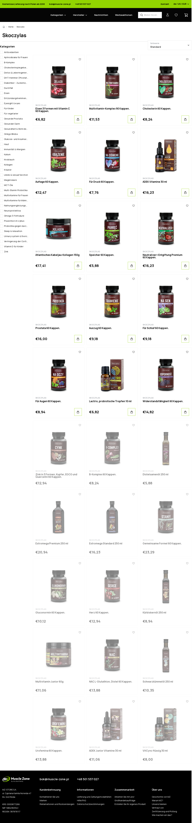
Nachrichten (101, 15)
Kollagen (8, 164)
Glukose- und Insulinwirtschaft (16, 139)
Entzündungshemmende (16, 98)
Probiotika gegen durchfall (16, 226)
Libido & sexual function (16, 174)
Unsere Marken (159, 804)
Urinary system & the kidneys (16, 236)
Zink (6, 251)
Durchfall (8, 88)
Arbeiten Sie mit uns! (125, 797)
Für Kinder (9, 108)
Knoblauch (9, 159)
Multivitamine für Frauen (16, 195)
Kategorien (57, 15)
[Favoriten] (80, 59)
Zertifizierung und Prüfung (164, 811)
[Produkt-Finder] (150, 15)
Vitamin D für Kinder (13, 246)
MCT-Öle (8, 185)
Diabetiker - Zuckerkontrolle (16, 82)
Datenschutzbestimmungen (90, 804)
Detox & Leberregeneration (16, 72)
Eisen (7, 93)
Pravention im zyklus (14, 220)
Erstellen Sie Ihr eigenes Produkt (130, 804)
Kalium (7, 154)
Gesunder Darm (12, 123)
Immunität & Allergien (14, 149)
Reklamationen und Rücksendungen (57, 804)
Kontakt (165, 4)
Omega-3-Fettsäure (14, 215)
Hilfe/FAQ (81, 800)
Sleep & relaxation (13, 231)
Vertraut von (158, 808)
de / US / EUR (181, 4)
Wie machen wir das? (162, 815)
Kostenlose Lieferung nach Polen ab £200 (23, 4)
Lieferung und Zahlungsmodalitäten (94, 797)
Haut (6, 144)
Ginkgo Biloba (11, 134)
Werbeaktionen (123, 15)
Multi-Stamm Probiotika (16, 190)
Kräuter (8, 169)
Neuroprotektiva (12, 210)
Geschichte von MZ (161, 797)
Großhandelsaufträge (125, 800)
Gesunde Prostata (13, 118)
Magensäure (10, 180)
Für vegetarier (11, 113)
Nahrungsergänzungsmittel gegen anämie (16, 205)
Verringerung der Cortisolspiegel (16, 241)
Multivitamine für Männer (16, 200)
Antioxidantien (11, 52)
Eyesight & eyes (12, 103)
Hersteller (78, 15)
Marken (43, 800)
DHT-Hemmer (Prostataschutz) (16, 77)
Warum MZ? (157, 800)
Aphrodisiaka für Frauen (16, 57)
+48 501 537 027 (83, 4)
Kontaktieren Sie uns (49, 797)
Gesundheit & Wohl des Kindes (16, 128)
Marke (10, 27)
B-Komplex (9, 62)
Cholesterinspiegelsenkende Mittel (16, 67)
